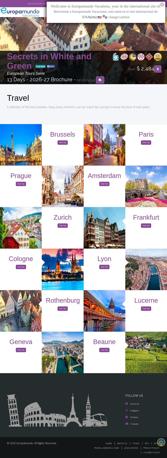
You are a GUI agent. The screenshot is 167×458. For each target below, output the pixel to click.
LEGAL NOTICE (129, 448)
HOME (110, 443)
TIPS (147, 443)
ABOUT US (123, 443)
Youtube (131, 424)
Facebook (132, 404)
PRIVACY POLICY (150, 448)
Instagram (132, 410)
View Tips (63, 143)
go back (40, 67)
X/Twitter (131, 417)
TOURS (136, 443)
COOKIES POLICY (151, 452)
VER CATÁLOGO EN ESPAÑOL (31, 4)
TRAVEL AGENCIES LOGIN (104, 448)
